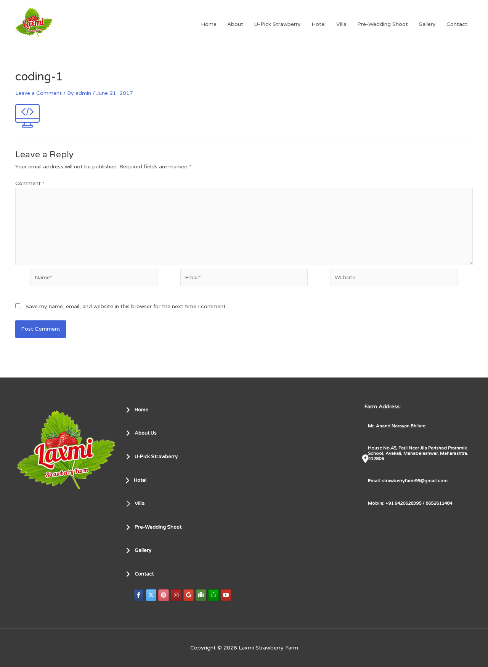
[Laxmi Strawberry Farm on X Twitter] (151, 595)
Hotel (318, 24)
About (235, 24)
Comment (30, 183)
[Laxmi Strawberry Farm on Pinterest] (164, 595)
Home (209, 24)
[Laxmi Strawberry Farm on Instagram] (177, 595)
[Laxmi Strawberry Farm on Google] (190, 595)
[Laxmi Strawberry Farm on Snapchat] (215, 595)
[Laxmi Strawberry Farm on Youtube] (228, 595)
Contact (456, 24)
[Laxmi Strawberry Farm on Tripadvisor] (202, 595)
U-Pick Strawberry (277, 24)
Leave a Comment (38, 93)
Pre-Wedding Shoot (382, 24)
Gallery (427, 24)
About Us (143, 433)
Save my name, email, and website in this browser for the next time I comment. (126, 309)
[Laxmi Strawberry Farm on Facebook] (138, 595)
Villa (341, 24)
